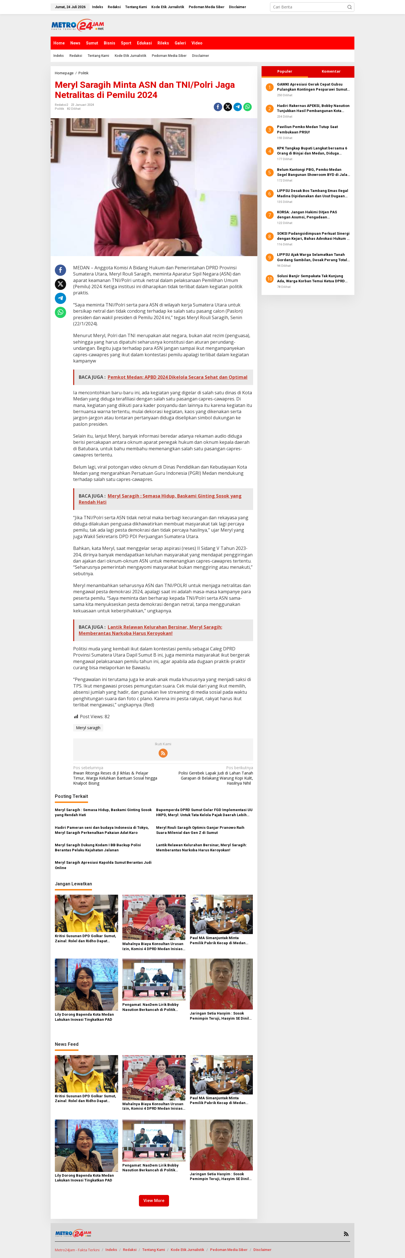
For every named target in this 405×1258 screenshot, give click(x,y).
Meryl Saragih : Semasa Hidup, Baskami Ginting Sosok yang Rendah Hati (103, 812)
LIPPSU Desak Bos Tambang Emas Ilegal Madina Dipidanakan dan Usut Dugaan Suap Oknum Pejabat (312, 193)
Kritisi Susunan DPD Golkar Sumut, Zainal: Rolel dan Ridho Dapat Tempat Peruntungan (85, 939)
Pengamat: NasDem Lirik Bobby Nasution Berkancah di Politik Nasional (150, 1007)
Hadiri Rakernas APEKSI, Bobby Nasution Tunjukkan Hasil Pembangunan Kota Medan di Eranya (313, 108)
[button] (349, 7)
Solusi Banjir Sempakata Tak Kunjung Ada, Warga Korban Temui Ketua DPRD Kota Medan (311, 279)
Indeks (111, 1250)
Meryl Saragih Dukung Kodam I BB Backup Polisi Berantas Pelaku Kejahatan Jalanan (98, 847)
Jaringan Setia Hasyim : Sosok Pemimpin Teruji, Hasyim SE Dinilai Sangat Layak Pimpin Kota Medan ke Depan (221, 1016)
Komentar (331, 71)
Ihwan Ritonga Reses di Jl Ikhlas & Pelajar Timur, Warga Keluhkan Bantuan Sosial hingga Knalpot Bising (116, 775)
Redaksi (129, 1250)
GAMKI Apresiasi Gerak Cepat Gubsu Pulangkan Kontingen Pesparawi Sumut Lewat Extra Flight (312, 87)
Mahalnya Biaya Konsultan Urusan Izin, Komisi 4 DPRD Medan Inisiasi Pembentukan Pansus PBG (153, 947)
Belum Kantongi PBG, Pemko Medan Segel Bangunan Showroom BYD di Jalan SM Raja (313, 172)
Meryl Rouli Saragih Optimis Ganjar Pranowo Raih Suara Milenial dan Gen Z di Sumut (200, 830)
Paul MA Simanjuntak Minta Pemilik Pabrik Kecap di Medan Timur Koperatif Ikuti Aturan (218, 941)
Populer (284, 71)
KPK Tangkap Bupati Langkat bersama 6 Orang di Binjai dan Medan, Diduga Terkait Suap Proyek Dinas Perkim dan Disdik (312, 151)
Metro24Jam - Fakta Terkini (77, 1249)
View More (154, 1200)
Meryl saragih (88, 727)
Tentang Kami (153, 1250)
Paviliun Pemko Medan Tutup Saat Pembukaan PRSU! (307, 129)
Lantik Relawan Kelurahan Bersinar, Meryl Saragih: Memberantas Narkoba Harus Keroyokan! (201, 847)
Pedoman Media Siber (229, 1250)
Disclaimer (262, 1250)
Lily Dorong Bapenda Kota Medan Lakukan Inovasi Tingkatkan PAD (84, 1017)
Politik (59, 109)
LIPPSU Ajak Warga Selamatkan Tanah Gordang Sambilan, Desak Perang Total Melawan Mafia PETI (312, 257)
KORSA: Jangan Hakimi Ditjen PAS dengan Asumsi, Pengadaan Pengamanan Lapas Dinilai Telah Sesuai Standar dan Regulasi (312, 215)
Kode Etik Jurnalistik (187, 1250)
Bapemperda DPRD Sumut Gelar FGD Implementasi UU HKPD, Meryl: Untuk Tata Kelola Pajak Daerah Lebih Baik (204, 813)
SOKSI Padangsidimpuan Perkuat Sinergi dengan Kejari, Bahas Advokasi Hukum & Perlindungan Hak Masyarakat (313, 236)
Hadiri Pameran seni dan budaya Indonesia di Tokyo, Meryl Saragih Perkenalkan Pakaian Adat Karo (102, 830)
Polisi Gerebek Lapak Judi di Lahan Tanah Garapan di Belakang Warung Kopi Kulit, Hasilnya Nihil (209, 775)
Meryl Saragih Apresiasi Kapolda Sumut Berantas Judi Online (103, 865)
